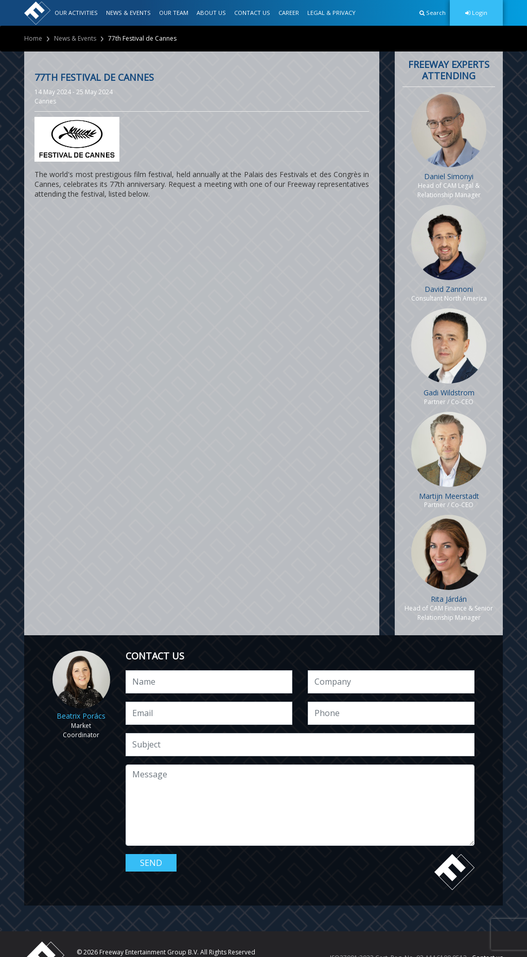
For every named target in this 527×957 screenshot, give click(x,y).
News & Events (75, 38)
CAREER (288, 12)
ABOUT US (211, 12)
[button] (432, 13)
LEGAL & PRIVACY (331, 12)
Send (151, 862)
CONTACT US (252, 12)
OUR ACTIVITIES (76, 12)
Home (33, 38)
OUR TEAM (173, 12)
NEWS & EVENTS (128, 12)
